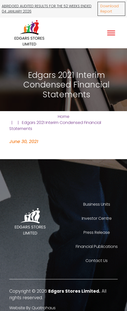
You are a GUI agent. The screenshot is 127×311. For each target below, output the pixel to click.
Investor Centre (97, 218)
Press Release (96, 232)
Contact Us (97, 260)
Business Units (96, 204)
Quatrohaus (44, 308)
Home (63, 116)
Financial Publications (97, 246)
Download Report (109, 9)
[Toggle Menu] (111, 32)
